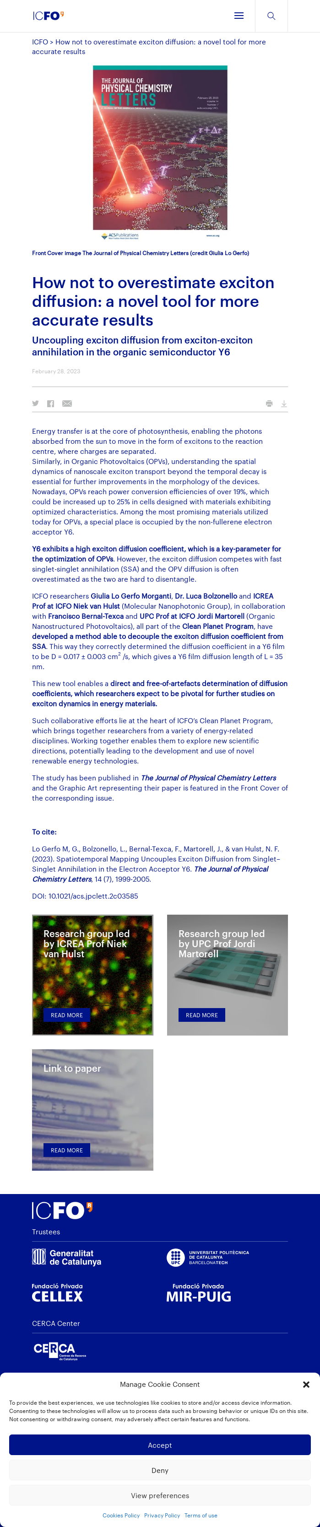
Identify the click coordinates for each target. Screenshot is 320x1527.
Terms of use (200, 1515)
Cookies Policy (121, 1515)
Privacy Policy (162, 1515)
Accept (160, 1445)
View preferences (160, 1495)
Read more (67, 1015)
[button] (306, 1384)
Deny (160, 1470)
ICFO (40, 42)
